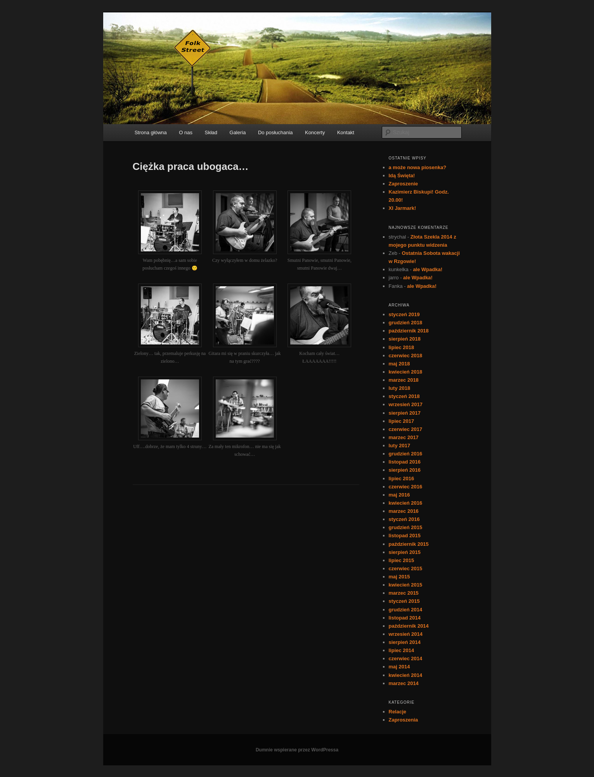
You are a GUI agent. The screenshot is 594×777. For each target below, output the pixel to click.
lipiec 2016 (401, 478)
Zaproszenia (403, 720)
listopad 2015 (405, 535)
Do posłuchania (275, 132)
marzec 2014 (404, 683)
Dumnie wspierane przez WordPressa (297, 750)
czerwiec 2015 (406, 568)
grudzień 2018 (406, 322)
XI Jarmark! (402, 208)
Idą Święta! (402, 175)
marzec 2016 (404, 511)
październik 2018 (409, 331)
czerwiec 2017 (406, 429)
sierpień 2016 (405, 470)
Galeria (238, 132)
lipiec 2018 (401, 347)
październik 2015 (409, 544)
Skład (211, 132)
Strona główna (151, 132)
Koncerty (315, 132)
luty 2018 (399, 388)
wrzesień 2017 (406, 404)
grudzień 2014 (406, 610)
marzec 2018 (404, 380)
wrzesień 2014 (406, 634)
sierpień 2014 (405, 642)
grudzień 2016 (406, 454)
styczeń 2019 (404, 314)
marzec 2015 (404, 593)
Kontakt (345, 132)
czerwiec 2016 (406, 487)
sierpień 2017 (405, 413)
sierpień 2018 (405, 339)
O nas (185, 132)
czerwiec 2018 (406, 355)
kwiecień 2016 (406, 503)
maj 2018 (399, 364)
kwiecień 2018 (406, 372)
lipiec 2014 (401, 650)
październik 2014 (409, 626)
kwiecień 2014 (406, 675)
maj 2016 (399, 495)
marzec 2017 (404, 437)
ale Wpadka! (427, 269)
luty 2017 (399, 445)
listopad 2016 (405, 462)
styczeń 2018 (404, 396)
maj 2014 (399, 667)
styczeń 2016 (404, 519)
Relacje (398, 712)
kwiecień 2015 (406, 585)
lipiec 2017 (401, 421)
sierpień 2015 (405, 552)
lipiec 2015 (401, 560)
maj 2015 (399, 577)
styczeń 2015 (404, 601)
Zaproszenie (403, 184)
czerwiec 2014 (406, 658)
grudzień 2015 (406, 527)
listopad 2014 (405, 618)
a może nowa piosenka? (418, 167)
